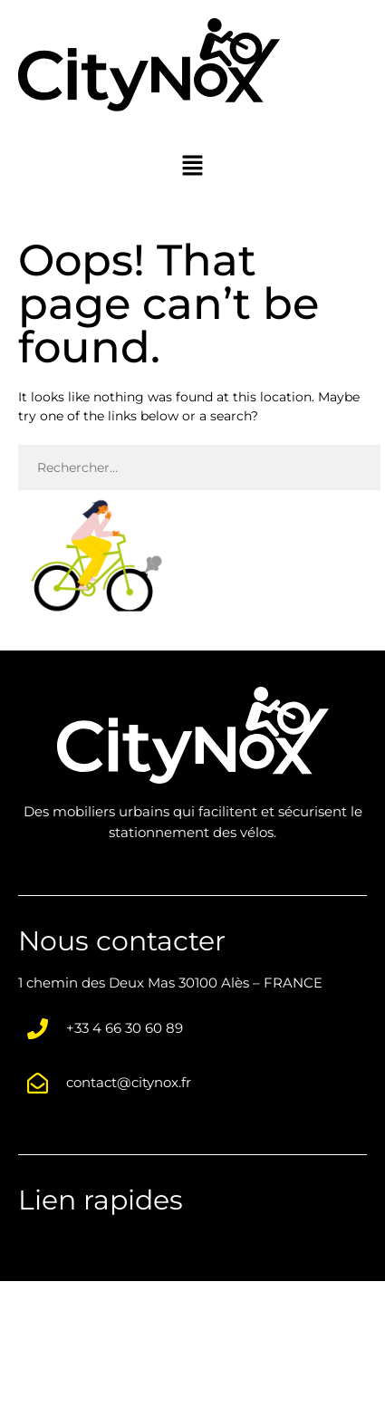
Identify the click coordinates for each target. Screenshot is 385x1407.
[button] (192, 165)
